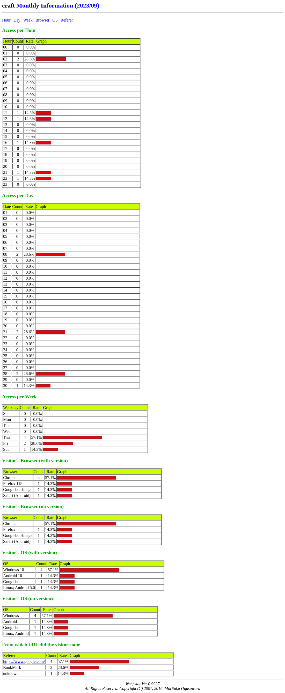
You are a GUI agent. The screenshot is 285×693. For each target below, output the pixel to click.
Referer (67, 20)
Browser (42, 20)
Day (16, 20)
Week (28, 20)
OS (54, 20)
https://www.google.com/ (24, 661)
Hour (6, 20)
